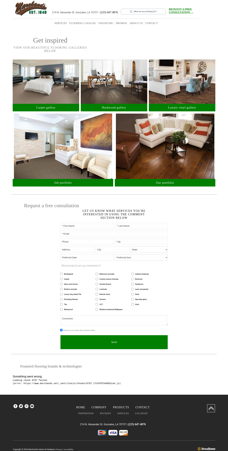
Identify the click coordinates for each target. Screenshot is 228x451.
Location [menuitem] (141, 403)
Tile (65, 294)
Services (60, 23)
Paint (137, 284)
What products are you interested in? (81, 255)
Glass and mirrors (71, 274)
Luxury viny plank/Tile (72, 284)
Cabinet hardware (142, 264)
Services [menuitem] (123, 403)
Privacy (59, 439)
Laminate (103, 279)
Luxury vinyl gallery (182, 104)
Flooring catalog (82, 23)
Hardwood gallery (114, 104)
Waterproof (68, 299)
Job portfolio (63, 179)
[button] (60, 23)
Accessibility (68, 439)
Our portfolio (165, 179)
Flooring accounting (203, 442)
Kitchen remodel (70, 279)
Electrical (138, 269)
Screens (102, 289)
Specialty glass (141, 289)
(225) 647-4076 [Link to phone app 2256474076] (109, 12)
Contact (151, 23)
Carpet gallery (46, 104)
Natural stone (104, 284)
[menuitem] (15, 396)
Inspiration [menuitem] (86, 403)
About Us (136, 23)
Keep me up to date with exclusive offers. (79, 320)
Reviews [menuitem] (105, 403)
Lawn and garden (142, 279)
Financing (105, 23)
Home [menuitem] (80, 397)
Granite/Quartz (105, 274)
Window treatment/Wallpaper (111, 299)
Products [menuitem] (121, 397)
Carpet (66, 269)
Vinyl (137, 294)
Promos (121, 23)
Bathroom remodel (106, 264)
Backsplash (68, 264)
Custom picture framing (108, 269)
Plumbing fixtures (71, 289)
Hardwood (139, 274)
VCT (101, 294)
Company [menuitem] (99, 397)
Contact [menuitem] (142, 397)
